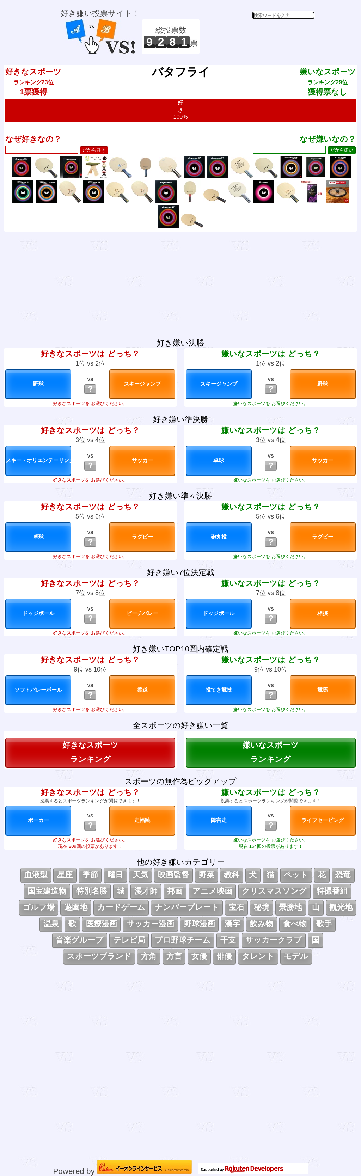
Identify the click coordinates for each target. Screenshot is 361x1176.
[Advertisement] (258, 36)
